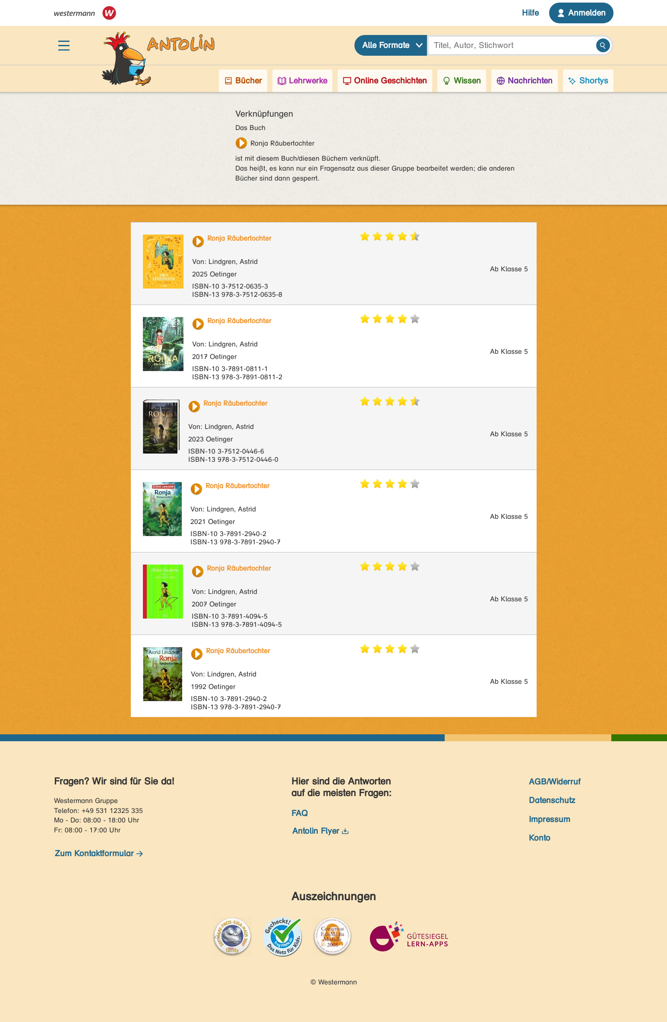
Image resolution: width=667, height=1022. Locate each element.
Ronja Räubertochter (282, 143)
